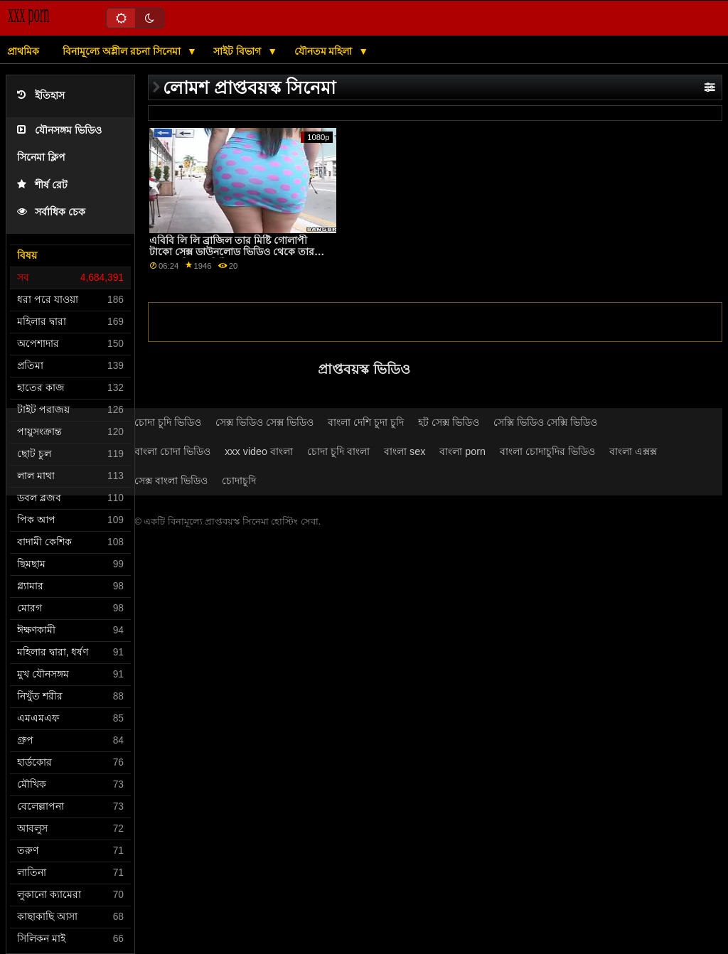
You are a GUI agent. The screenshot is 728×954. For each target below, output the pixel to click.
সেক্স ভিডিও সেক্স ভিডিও (264, 422)
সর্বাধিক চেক (51, 212)
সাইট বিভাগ (238, 51)
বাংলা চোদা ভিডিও (172, 451)
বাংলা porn (462, 451)
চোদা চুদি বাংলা (338, 451)
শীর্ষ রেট (42, 185)
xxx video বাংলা (259, 451)
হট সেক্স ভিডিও (448, 422)
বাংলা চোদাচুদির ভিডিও (547, 451)
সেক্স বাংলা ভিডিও (171, 480)
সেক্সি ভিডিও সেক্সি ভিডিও (545, 422)
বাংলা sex (404, 451)
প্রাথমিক (23, 51)
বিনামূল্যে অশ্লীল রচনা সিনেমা (123, 51)
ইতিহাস (41, 95)
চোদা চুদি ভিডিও (167, 422)
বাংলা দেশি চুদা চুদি (366, 422)
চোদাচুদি (239, 480)
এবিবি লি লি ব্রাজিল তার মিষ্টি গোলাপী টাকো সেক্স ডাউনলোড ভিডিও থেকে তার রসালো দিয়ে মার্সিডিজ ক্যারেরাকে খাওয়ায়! (235, 252)
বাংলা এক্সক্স (633, 451)
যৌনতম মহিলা (324, 51)
